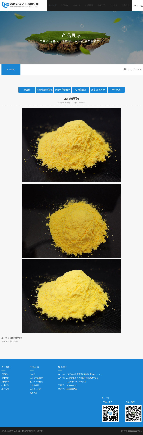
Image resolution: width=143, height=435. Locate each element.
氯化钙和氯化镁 (36, 382)
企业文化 (76, 5)
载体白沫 (14, 341)
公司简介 (64, 5)
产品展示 (89, 5)
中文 (141, 6)
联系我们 (126, 5)
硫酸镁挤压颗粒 (36, 378)
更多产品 (33, 393)
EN (135, 6)
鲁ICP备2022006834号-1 (131, 431)
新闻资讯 (101, 5)
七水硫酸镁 (34, 385)
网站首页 (52, 5)
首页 (128, 69)
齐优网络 (40, 431)
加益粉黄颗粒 (16, 338)
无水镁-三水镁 (36, 389)
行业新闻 (113, 5)
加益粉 (32, 374)
